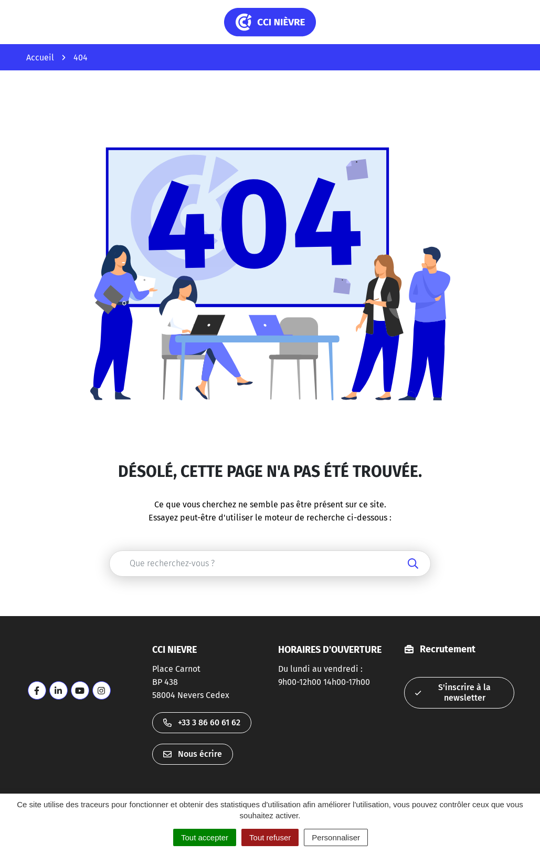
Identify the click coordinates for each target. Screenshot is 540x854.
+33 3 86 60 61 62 (201, 722)
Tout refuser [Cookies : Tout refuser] (270, 837)
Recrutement (447, 649)
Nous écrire (192, 754)
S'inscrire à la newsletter (453, 692)
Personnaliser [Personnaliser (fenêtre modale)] (336, 837)
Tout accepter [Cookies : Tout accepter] (204, 837)
